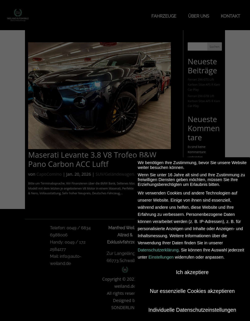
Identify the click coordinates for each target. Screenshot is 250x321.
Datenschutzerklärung (158, 247)
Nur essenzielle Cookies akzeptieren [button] (192, 288)
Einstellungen (161, 254)
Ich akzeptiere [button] (192, 269)
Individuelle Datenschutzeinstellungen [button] (192, 307)
